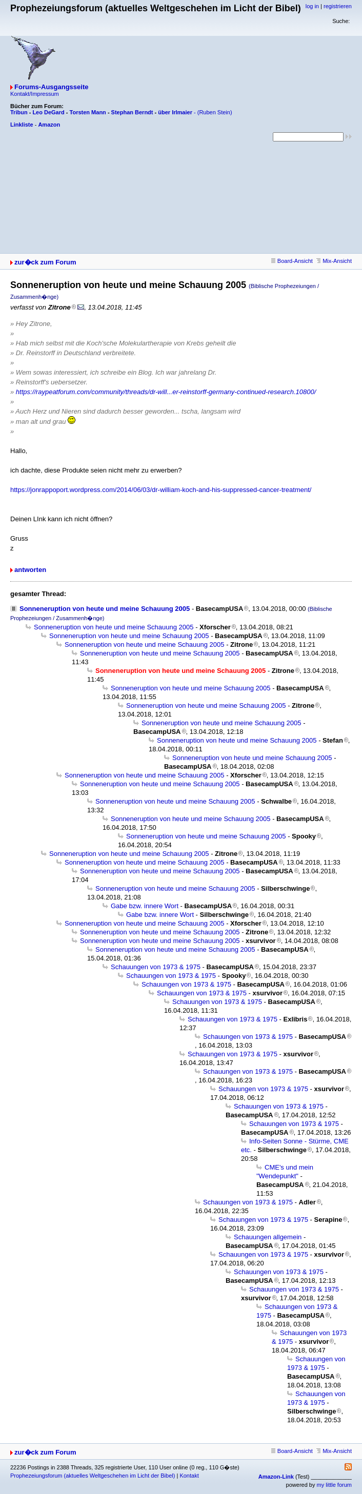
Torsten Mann (88, 112)
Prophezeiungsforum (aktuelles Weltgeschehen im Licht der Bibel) (92, 1475)
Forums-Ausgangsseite (51, 87)
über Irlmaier (175, 112)
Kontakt (188, 1475)
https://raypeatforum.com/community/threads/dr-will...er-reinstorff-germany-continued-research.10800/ (166, 392)
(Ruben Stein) (214, 112)
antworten (30, 570)
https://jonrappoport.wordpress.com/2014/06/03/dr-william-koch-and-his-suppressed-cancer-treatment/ (160, 490)
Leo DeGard (48, 112)
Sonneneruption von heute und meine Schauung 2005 (104, 608)
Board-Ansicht (292, 261)
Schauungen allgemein (267, 1237)
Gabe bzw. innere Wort (144, 906)
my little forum (334, 1485)
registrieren (338, 6)
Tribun (19, 112)
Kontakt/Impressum (34, 94)
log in (312, 6)
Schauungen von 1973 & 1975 (155, 967)
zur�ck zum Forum (45, 262)
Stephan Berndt (132, 112)
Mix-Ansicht (334, 261)
